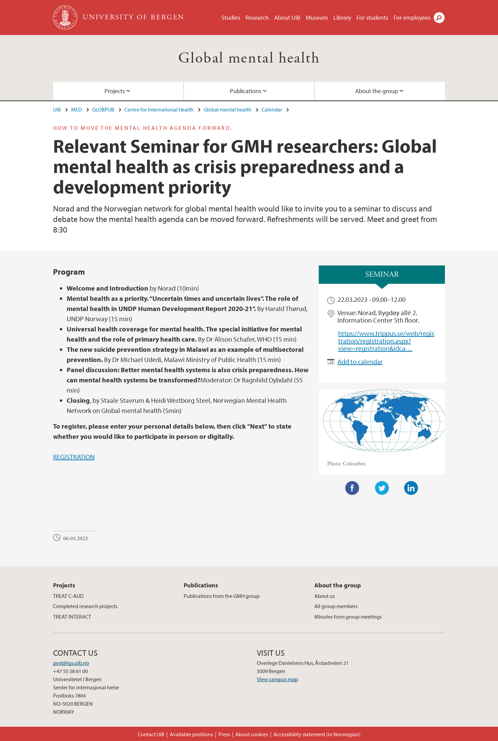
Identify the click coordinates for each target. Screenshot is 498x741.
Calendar (272, 109)
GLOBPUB (103, 109)
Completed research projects (85, 606)
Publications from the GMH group (222, 595)
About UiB (287, 17)
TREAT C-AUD (68, 595)
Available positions (191, 734)
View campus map (277, 679)
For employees (412, 17)
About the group (376, 91)
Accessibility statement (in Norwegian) (317, 734)
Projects (114, 91)
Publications (245, 91)
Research (257, 17)
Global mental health (249, 58)
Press (224, 734)
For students (372, 17)
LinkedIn (411, 488)
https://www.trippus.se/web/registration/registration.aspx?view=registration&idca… (386, 341)
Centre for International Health (159, 109)
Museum (317, 17)
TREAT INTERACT (72, 616)
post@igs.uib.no (71, 662)
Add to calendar (360, 361)
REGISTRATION (74, 456)
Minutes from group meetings (348, 616)
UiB (57, 109)
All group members (336, 606)
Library (342, 17)
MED (76, 109)
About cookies (251, 734)
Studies (230, 17)
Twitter (382, 488)
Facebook (352, 488)
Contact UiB (151, 734)
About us (324, 595)
